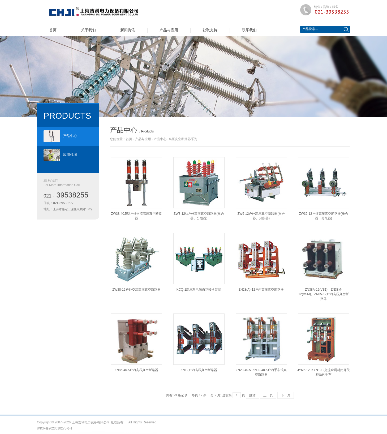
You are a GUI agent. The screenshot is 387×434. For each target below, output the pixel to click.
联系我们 (249, 30)
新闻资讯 (127, 30)
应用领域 (60, 155)
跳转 (252, 395)
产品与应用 (169, 30)
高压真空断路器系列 (183, 139)
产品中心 (60, 136)
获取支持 (210, 30)
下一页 (285, 395)
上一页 (268, 395)
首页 (53, 30)
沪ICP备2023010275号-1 (54, 428)
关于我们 (88, 30)
